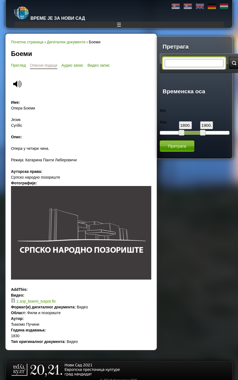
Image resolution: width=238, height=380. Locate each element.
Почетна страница (27, 42)
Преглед (18, 65)
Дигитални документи (66, 42)
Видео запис (99, 65)
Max (163, 122)
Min (163, 110)
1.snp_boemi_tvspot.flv (36, 301)
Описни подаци (43, 65)
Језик (16, 119)
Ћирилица (176, 6)
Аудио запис (72, 65)
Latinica (188, 6)
